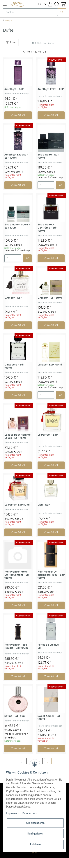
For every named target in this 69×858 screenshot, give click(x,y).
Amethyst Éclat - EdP (51, 89)
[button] (50, 4)
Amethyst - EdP (14, 89)
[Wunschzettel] (56, 4)
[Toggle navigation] (5, 4)
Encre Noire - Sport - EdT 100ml (17, 226)
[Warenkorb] (63, 4)
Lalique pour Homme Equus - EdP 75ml (17, 436)
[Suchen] (30, 12)
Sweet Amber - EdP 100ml (49, 717)
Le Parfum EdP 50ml (17, 504)
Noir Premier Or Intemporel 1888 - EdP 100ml (51, 575)
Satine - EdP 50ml (15, 716)
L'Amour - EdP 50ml (50, 297)
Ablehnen (35, 844)
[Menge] (46, 185)
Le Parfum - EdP (48, 434)
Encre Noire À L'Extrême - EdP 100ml (47, 227)
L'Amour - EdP (13, 297)
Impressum (12, 813)
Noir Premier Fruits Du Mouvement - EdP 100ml (17, 575)
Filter (11, 42)
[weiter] (48, 761)
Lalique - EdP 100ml (50, 364)
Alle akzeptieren (35, 822)
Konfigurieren (35, 833)
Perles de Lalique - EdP (49, 646)
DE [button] (40, 4)
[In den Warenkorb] (60, 185)
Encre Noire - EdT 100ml (48, 156)
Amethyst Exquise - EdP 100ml (16, 156)
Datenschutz (29, 813)
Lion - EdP (44, 504)
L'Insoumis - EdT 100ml (14, 366)
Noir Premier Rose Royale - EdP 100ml (16, 646)
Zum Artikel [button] (18, 115)
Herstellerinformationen (16, 93)
